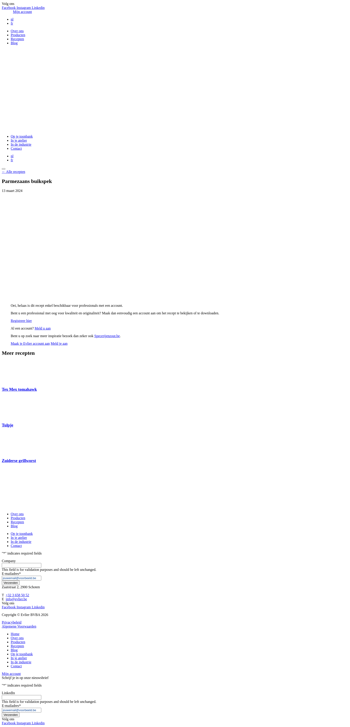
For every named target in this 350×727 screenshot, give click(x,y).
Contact (16, 148)
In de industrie (21, 144)
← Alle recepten (13, 172)
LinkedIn (8, 693)
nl (12, 19)
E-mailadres (11, 574)
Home (15, 634)
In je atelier (19, 140)
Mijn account (22, 12)
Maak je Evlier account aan (30, 343)
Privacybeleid (11, 622)
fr (12, 23)
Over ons (17, 31)
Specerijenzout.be (107, 336)
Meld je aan (59, 343)
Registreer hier (21, 321)
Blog (14, 43)
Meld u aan (43, 328)
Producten (18, 35)
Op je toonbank (22, 136)
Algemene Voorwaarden (19, 626)
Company (9, 561)
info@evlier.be (16, 599)
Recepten (17, 39)
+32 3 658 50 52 (17, 595)
